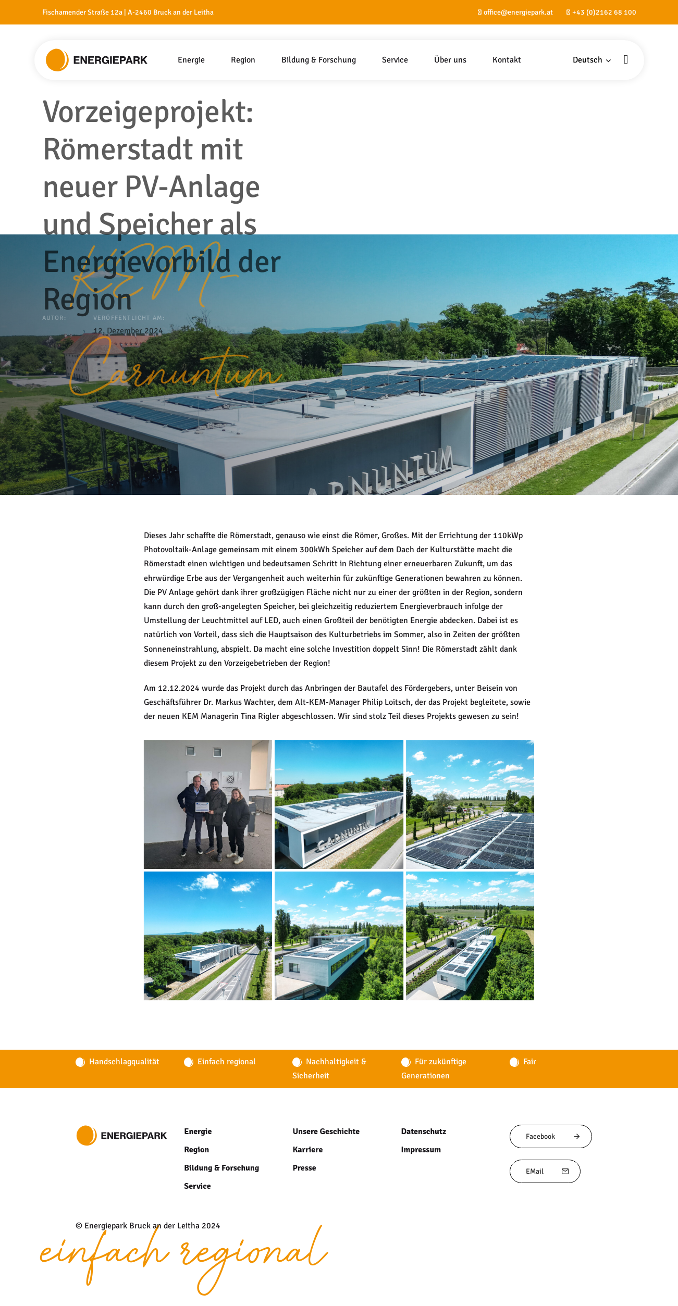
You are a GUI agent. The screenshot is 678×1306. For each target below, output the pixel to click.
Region (196, 1150)
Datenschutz (424, 1131)
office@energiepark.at (518, 12)
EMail (548, 1171)
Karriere (307, 1150)
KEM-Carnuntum (175, 331)
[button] (592, 60)
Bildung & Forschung (221, 1168)
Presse (304, 1168)
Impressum (421, 1150)
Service (197, 1186)
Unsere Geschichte (326, 1131)
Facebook (553, 1136)
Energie (197, 1131)
